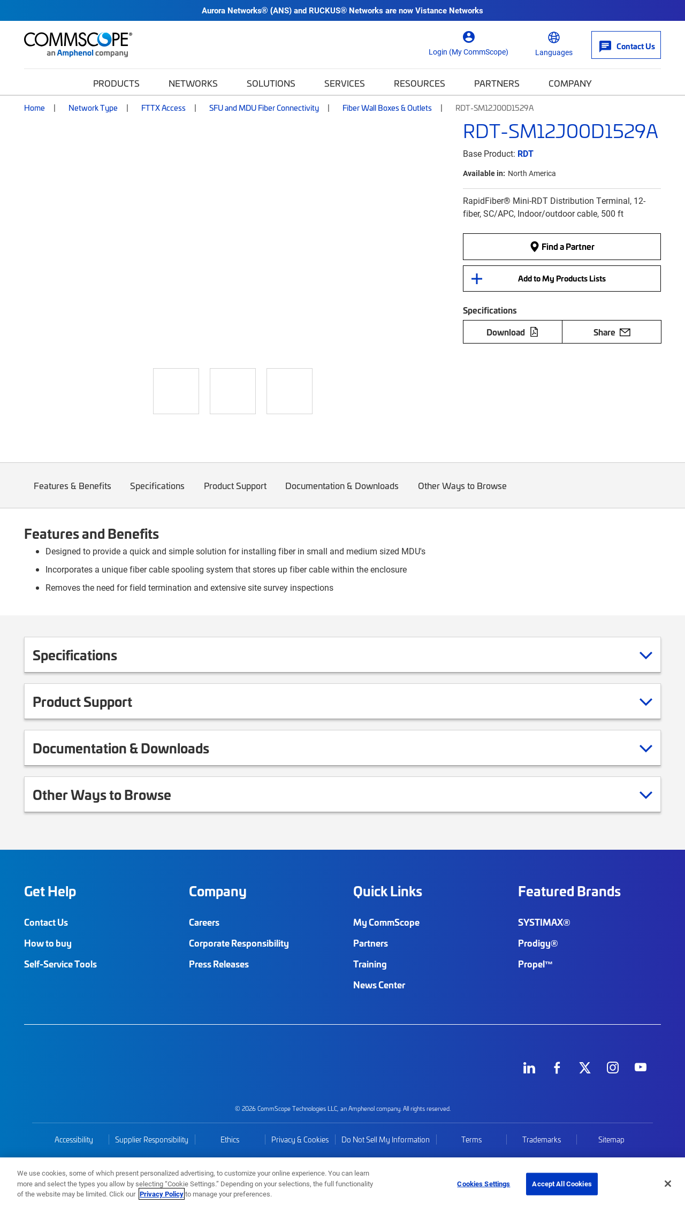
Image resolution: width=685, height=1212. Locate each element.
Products (116, 83)
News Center (379, 984)
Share (611, 332)
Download (512, 332)
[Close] (668, 1183)
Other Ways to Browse (462, 493)
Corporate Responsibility (239, 942)
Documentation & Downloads (342, 493)
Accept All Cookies (561, 1183)
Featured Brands (569, 891)
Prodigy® (538, 942)
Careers (204, 922)
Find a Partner (562, 247)
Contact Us (46, 922)
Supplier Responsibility (151, 1139)
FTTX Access (163, 107)
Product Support (235, 493)
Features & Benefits (72, 493)
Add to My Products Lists (562, 278)
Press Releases (219, 963)
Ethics (229, 1139)
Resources (419, 83)
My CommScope (386, 922)
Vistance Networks (449, 10)
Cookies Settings (483, 1183)
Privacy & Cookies (300, 1139)
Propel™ (535, 963)
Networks (193, 83)
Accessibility (74, 1139)
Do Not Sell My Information (385, 1139)
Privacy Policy (162, 1194)
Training (370, 963)
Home (34, 107)
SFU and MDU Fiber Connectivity (264, 107)
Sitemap (611, 1139)
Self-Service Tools (60, 963)
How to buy (48, 942)
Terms (471, 1139)
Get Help (50, 891)
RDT (525, 153)
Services (344, 83)
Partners (497, 83)
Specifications (158, 493)
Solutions (271, 83)
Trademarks (541, 1139)
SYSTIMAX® (544, 922)
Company (570, 83)
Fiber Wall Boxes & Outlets (387, 107)
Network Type (93, 107)
